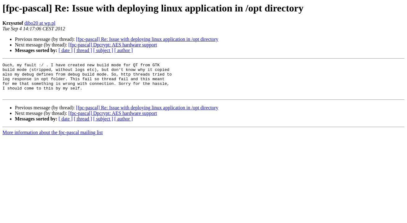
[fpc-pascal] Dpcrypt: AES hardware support (112, 44)
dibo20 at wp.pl (39, 23)
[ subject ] (103, 50)
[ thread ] (83, 50)
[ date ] (66, 50)
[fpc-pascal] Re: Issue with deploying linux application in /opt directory (147, 39)
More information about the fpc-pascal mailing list (52, 139)
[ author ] (123, 50)
